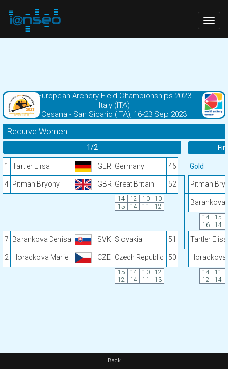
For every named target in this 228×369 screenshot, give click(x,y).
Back (114, 360)
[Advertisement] (114, 64)
